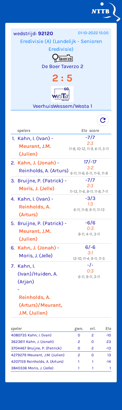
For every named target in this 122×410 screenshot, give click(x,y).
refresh (103, 120)
